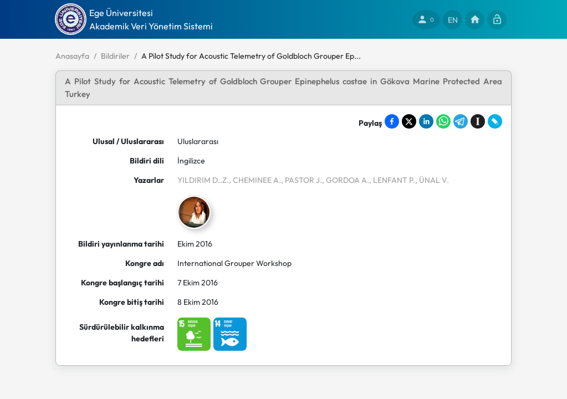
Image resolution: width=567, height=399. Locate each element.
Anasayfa (72, 56)
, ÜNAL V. (432, 180)
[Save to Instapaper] (478, 121)
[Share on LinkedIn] (426, 121)
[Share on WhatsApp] (443, 121)
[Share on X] (409, 121)
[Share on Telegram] (460, 121)
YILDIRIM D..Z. (203, 180)
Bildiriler (115, 56)
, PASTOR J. (301, 180)
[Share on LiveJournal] (495, 121)
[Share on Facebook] (392, 121)
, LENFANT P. (392, 180)
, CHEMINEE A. (255, 180)
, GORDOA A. (345, 180)
